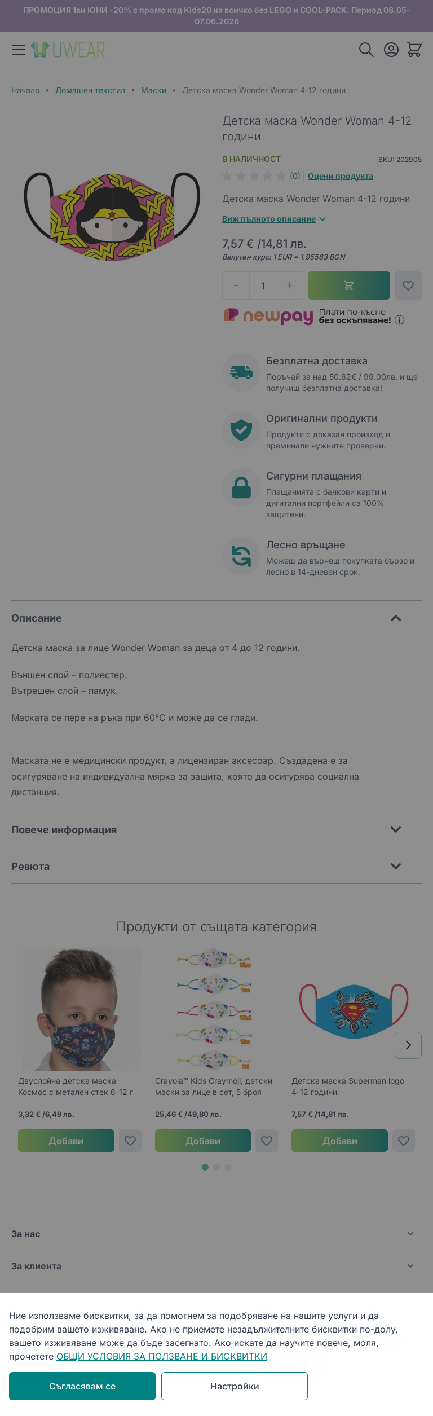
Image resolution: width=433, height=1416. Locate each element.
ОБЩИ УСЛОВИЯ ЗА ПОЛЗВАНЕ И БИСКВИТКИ (161, 1356)
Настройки (234, 1386)
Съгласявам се (82, 1386)
